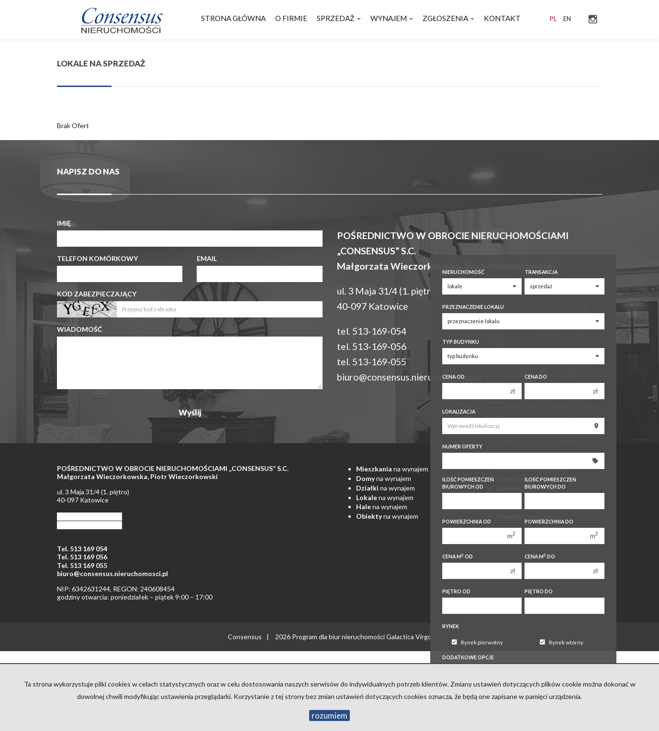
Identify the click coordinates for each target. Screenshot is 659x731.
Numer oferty (462, 446)
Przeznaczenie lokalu (473, 307)
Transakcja (541, 272)
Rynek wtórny (561, 642)
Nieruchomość (463, 272)
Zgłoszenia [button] (448, 18)
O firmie (291, 18)
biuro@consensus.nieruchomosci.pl (409, 376)
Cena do (536, 377)
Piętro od (456, 591)
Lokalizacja (458, 412)
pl (553, 18)
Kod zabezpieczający (96, 294)
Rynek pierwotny (477, 642)
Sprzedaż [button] (339, 18)
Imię (64, 223)
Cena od (453, 377)
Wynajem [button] (391, 18)
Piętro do (539, 591)
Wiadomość (79, 329)
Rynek (450, 626)
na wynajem (392, 469)
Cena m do (540, 556)
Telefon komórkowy (97, 258)
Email (207, 258)
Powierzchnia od (466, 521)
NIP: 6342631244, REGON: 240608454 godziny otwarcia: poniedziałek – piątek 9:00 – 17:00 (134, 593)
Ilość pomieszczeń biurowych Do (550, 483)
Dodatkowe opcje (468, 657)
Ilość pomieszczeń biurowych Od (468, 483)
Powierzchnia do (549, 521)
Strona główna (233, 18)
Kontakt (502, 18)
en (567, 18)
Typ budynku (460, 342)
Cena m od (457, 556)
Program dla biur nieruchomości (339, 637)
